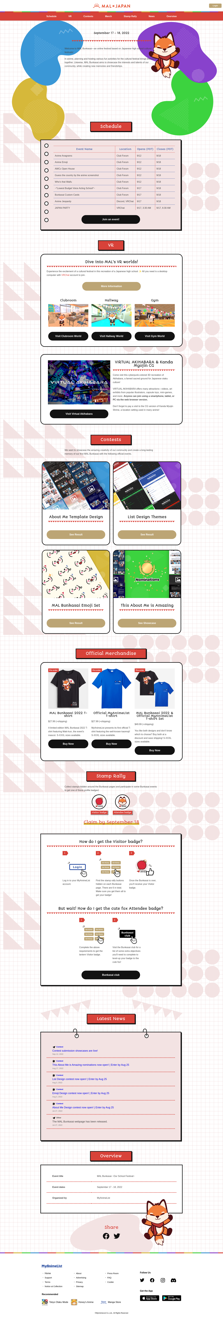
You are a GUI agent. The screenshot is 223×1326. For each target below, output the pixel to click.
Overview (172, 16)
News (152, 16)
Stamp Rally (130, 16)
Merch (108, 16)
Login (215, 6)
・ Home (46, 1273)
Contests (88, 16)
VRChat (65, 275)
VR (70, 16)
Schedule (51, 16)
